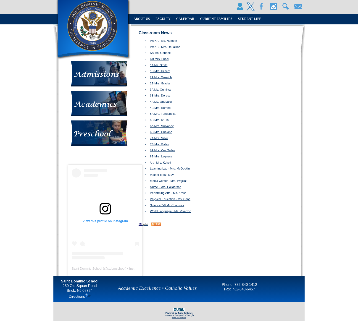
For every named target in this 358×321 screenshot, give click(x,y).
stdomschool (116, 268)
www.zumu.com (179, 317)
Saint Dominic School (87, 268)
